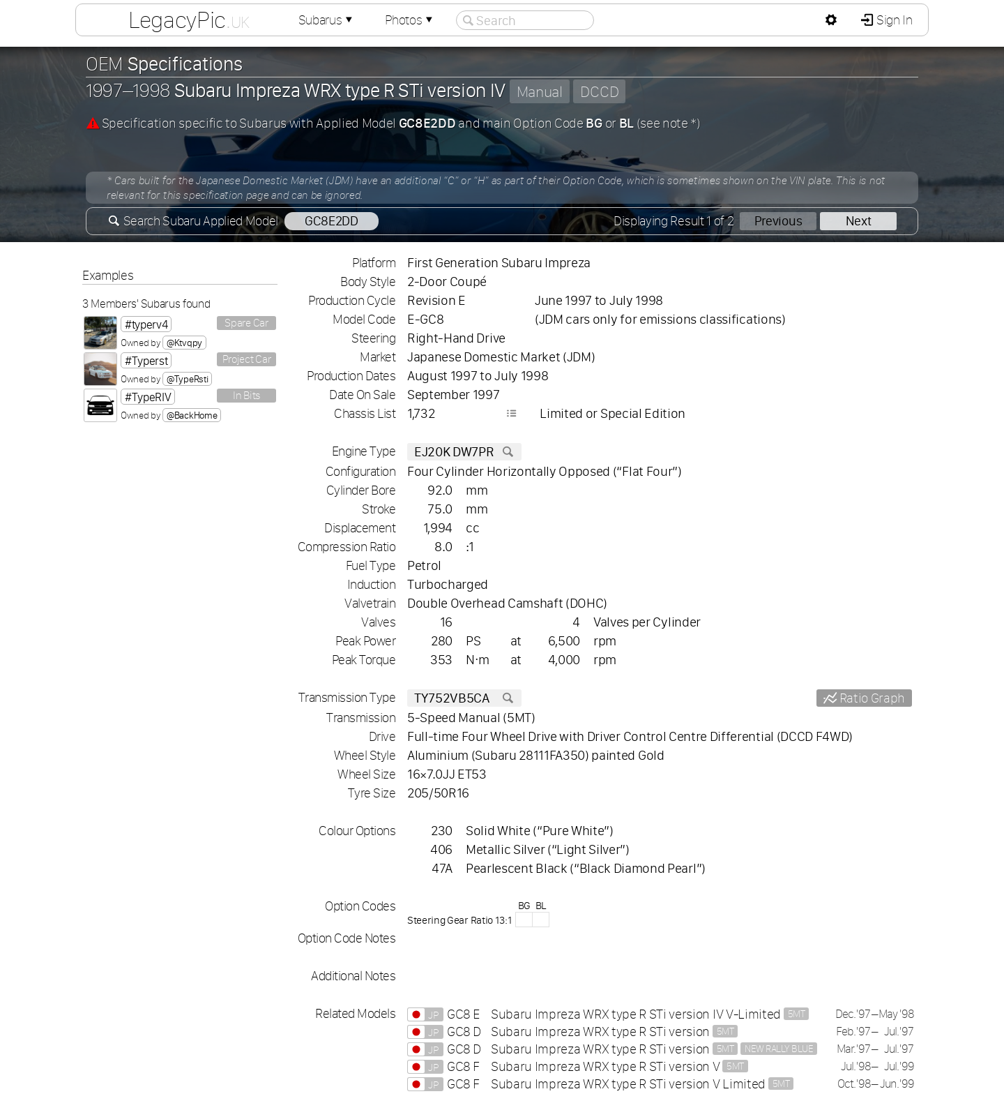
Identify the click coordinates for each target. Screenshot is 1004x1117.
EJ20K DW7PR (464, 452)
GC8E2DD (331, 221)
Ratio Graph (871, 698)
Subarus (327, 20)
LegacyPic (189, 19)
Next (859, 221)
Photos (410, 20)
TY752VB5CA (464, 698)
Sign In (893, 20)
